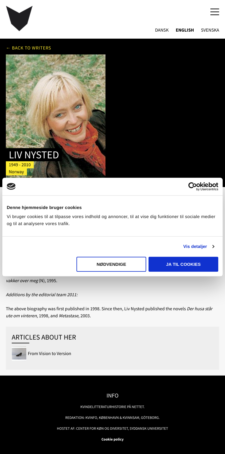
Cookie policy (112, 439)
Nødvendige (111, 264)
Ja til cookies (183, 264)
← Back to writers (28, 48)
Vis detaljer (195, 246)
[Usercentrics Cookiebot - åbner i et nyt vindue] (192, 186)
